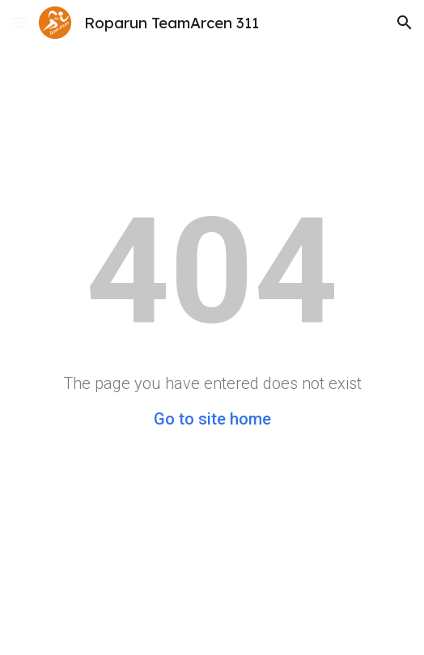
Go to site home (212, 419)
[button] (19, 22)
